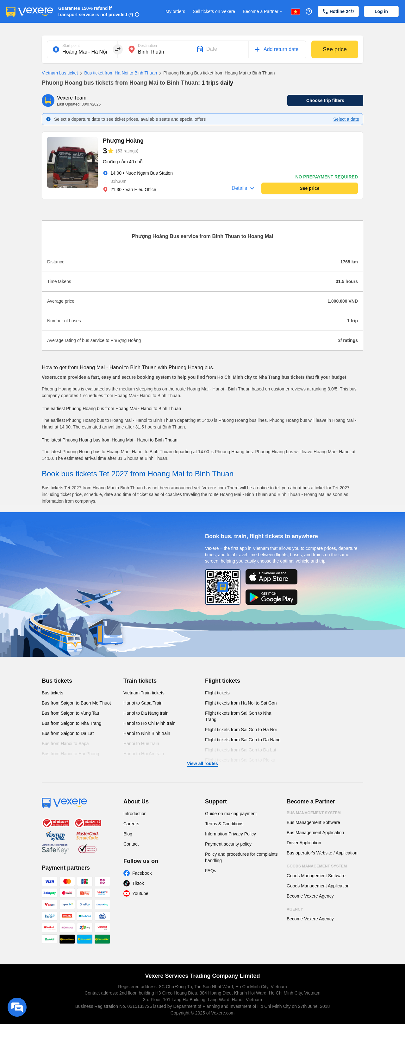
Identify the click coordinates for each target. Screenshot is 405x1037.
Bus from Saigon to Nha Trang (71, 723)
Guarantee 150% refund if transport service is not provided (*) (95, 11)
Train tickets (140, 681)
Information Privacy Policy (230, 833)
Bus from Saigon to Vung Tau (70, 713)
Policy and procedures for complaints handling (241, 857)
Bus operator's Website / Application (322, 852)
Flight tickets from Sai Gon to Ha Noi (241, 729)
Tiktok (138, 883)
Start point (71, 45)
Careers (131, 823)
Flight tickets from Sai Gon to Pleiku (240, 760)
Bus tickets (57, 681)
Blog (127, 833)
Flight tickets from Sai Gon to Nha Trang (238, 716)
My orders (175, 11)
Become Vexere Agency (310, 896)
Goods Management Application (318, 885)
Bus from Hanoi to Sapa (65, 743)
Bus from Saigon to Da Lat (68, 733)
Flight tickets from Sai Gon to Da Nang (243, 739)
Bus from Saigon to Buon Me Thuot (76, 702)
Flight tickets (222, 681)
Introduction (134, 813)
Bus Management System (314, 813)
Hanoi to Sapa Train (143, 702)
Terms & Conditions (224, 823)
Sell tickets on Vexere (214, 11)
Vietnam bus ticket (60, 72)
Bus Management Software (313, 822)
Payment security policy (228, 844)
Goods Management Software (316, 875)
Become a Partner (263, 11)
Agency (295, 909)
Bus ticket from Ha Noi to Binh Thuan (117, 73)
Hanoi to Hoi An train (143, 753)
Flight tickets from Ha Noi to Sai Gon (241, 702)
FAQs (210, 870)
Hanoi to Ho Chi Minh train (149, 723)
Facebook (142, 873)
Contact (131, 844)
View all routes (202, 763)
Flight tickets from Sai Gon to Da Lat (240, 749)
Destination (147, 45)
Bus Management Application (315, 832)
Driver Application (304, 842)
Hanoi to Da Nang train (145, 713)
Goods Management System (317, 866)
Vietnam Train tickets (144, 692)
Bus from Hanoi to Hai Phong (70, 753)
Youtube (140, 893)
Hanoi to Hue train (141, 743)
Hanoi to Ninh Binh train (146, 733)
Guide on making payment (231, 813)
